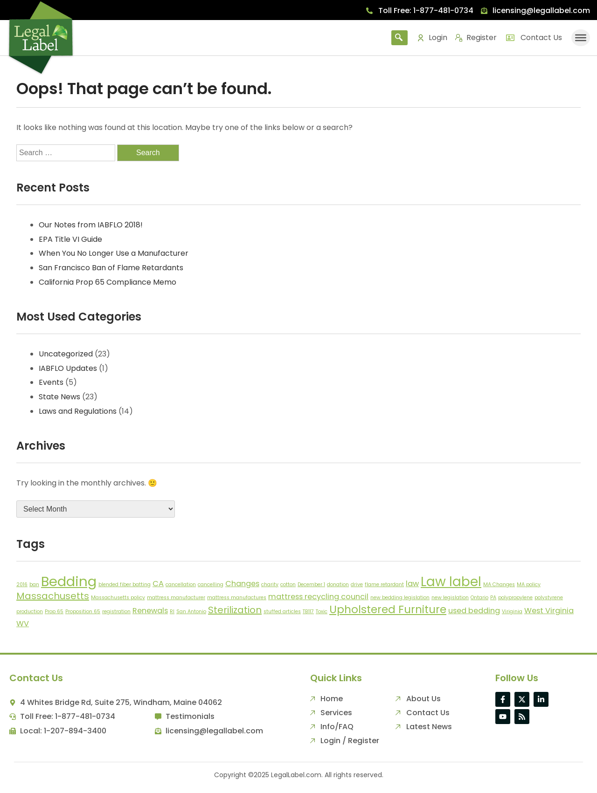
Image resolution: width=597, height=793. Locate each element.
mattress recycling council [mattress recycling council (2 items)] (318, 596)
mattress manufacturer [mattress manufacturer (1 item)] (176, 597)
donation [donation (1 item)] (338, 584)
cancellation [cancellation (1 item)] (181, 584)
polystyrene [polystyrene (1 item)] (549, 597)
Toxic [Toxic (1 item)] (321, 611)
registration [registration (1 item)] (116, 611)
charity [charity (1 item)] (269, 584)
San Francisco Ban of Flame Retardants (111, 267)
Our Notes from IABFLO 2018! (91, 224)
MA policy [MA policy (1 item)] (529, 584)
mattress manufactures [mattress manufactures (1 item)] (236, 597)
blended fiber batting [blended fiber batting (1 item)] (124, 584)
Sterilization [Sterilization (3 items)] (235, 609)
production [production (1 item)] (29, 611)
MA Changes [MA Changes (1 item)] (499, 584)
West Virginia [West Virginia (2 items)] (549, 610)
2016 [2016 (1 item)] (22, 584)
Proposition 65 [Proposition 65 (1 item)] (82, 611)
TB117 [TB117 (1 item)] (308, 611)
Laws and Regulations (78, 411)
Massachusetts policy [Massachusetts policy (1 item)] (118, 597)
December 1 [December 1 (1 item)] (311, 584)
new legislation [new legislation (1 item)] (450, 597)
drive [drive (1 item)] (357, 584)
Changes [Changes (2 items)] (242, 583)
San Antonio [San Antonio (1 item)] (191, 611)
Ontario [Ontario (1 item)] (479, 597)
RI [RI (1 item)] (172, 611)
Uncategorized (66, 354)
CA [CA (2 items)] (158, 583)
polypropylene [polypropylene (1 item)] (515, 597)
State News (59, 396)
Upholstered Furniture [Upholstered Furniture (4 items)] (387, 609)
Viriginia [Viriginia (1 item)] (512, 611)
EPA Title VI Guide (70, 239)
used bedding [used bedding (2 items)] (474, 610)
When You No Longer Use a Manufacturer (113, 253)
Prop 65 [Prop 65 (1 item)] (54, 611)
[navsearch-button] (399, 37)
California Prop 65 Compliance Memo (107, 282)
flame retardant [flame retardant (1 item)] (384, 584)
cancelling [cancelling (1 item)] (210, 584)
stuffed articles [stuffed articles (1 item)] (282, 611)
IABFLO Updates (68, 368)
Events (51, 382)
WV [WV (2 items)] (22, 623)
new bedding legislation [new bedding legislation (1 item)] (400, 597)
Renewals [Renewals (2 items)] (150, 610)
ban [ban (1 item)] (34, 584)
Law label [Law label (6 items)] (451, 582)
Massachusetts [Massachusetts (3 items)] (52, 595)
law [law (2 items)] (412, 583)
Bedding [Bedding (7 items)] (69, 581)
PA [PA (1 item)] (493, 597)
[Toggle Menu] (580, 37)
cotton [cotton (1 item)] (288, 584)
